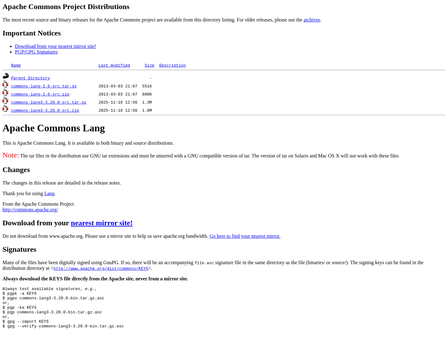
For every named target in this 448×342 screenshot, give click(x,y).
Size (149, 65)
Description (172, 65)
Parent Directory (30, 78)
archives (312, 19)
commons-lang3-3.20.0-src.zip (45, 110)
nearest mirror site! (102, 223)
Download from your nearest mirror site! (55, 46)
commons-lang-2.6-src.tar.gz (44, 86)
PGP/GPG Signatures (36, 51)
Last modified (114, 65)
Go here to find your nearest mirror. (244, 236)
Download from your (36, 223)
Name (16, 65)
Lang (49, 193)
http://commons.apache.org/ (30, 209)
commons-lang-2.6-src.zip (40, 94)
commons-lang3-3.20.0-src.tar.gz (48, 102)
